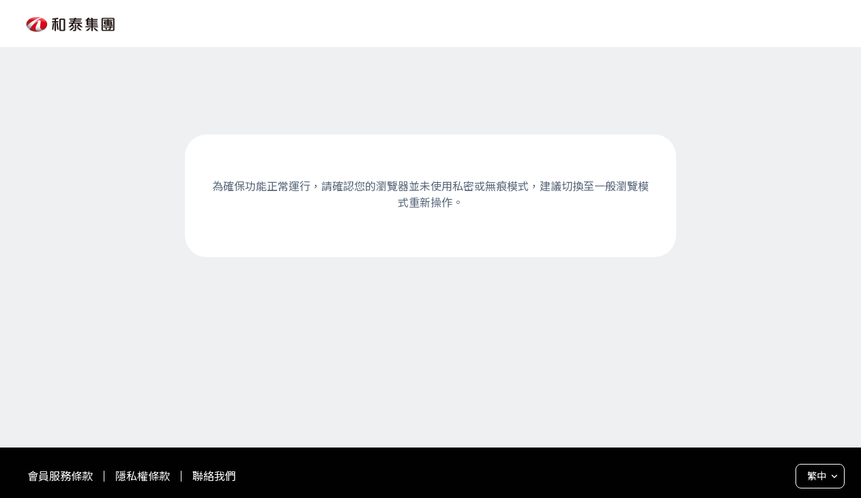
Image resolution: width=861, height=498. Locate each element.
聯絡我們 (214, 476)
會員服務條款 (60, 476)
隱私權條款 (142, 476)
